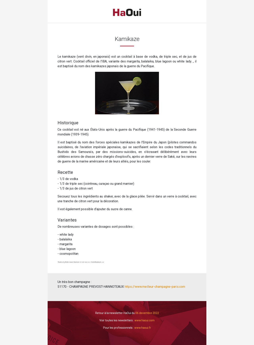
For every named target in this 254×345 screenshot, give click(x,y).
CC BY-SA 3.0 (84, 262)
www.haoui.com (145, 320)
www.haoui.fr (142, 327)
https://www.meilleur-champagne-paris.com (154, 287)
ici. (103, 262)
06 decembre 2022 (147, 313)
